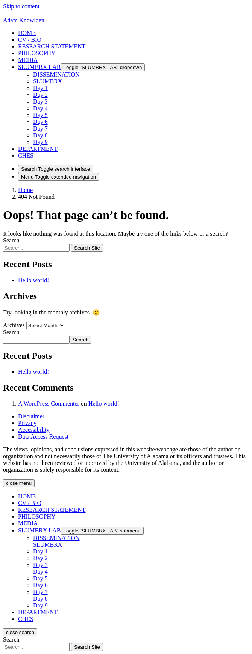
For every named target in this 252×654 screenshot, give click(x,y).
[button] (38, 149)
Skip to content (21, 6)
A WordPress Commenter (48, 403)
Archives (14, 325)
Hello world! (33, 280)
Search (11, 240)
